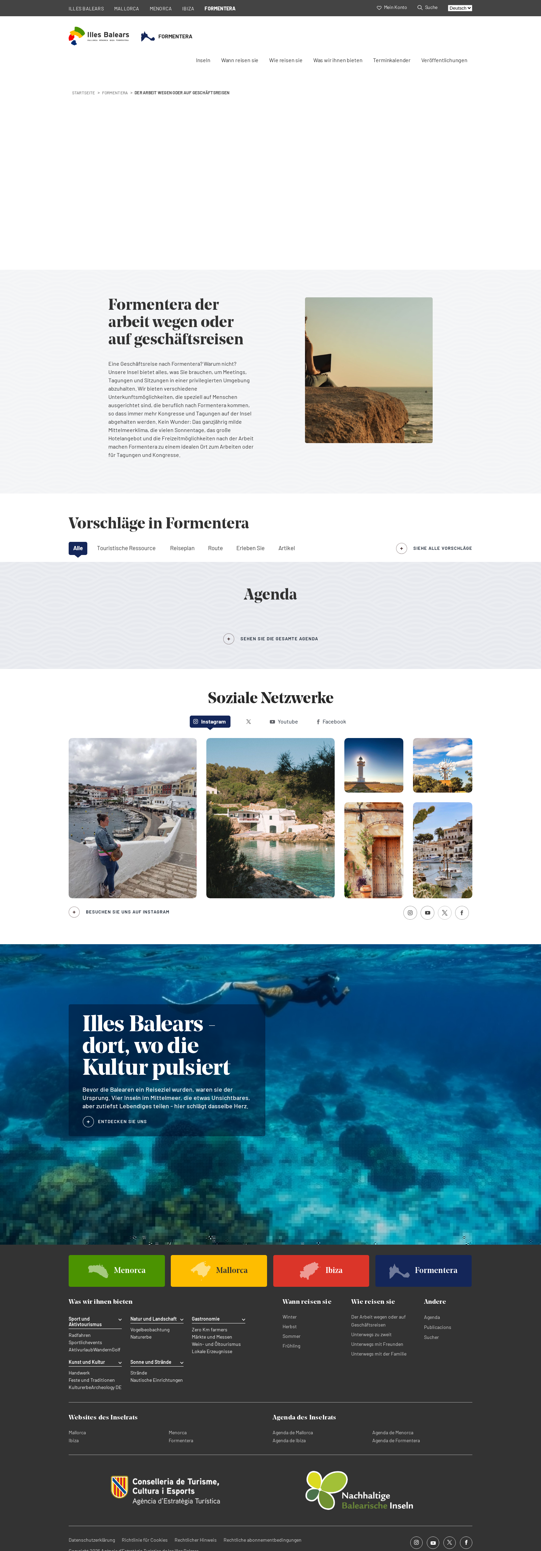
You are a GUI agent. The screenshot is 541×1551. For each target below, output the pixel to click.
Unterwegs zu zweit (371, 1334)
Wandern (102, 1349)
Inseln (203, 60)
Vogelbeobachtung (149, 1329)
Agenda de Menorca (392, 1432)
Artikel (286, 547)
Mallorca (77, 1432)
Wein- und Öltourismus (216, 1344)
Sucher (431, 1337)
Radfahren (80, 1335)
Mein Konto (392, 7)
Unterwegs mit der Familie (378, 1354)
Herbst (290, 1326)
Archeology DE (106, 1387)
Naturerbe (140, 1337)
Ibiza (74, 1440)
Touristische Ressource (126, 547)
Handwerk (79, 1373)
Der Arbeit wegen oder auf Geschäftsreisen (378, 1321)
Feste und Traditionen (92, 1380)
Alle (78, 547)
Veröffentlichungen (444, 60)
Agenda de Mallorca (293, 1432)
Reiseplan (182, 547)
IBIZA (188, 8)
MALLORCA (126, 8)
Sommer (292, 1336)
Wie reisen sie (286, 60)
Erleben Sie (250, 547)
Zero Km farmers (209, 1329)
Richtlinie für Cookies (145, 1540)
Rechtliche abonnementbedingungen (263, 1540)
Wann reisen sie (239, 60)
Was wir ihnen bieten (338, 60)
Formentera (181, 1440)
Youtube (284, 721)
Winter (290, 1317)
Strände (138, 1373)
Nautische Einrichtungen (156, 1380)
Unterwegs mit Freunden (377, 1344)
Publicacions (437, 1327)
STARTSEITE (83, 92)
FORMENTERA (220, 8)
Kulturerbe (80, 1387)
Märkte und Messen (212, 1337)
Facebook (331, 721)
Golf (116, 1349)
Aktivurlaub (81, 1349)
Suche (427, 7)
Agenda (432, 1317)
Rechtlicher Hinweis (196, 1540)
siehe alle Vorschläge (442, 548)
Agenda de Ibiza (289, 1440)
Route (215, 547)
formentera (115, 92)
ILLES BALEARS (86, 8)
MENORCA (161, 8)
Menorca (178, 1432)
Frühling (291, 1346)
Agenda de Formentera (396, 1440)
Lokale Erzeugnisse (212, 1351)
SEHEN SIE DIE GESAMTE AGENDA (279, 638)
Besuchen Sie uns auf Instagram (127, 912)
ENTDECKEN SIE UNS (122, 1121)
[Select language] (460, 8)
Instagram (209, 721)
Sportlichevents (85, 1342)
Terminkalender (392, 60)
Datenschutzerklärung (92, 1540)
